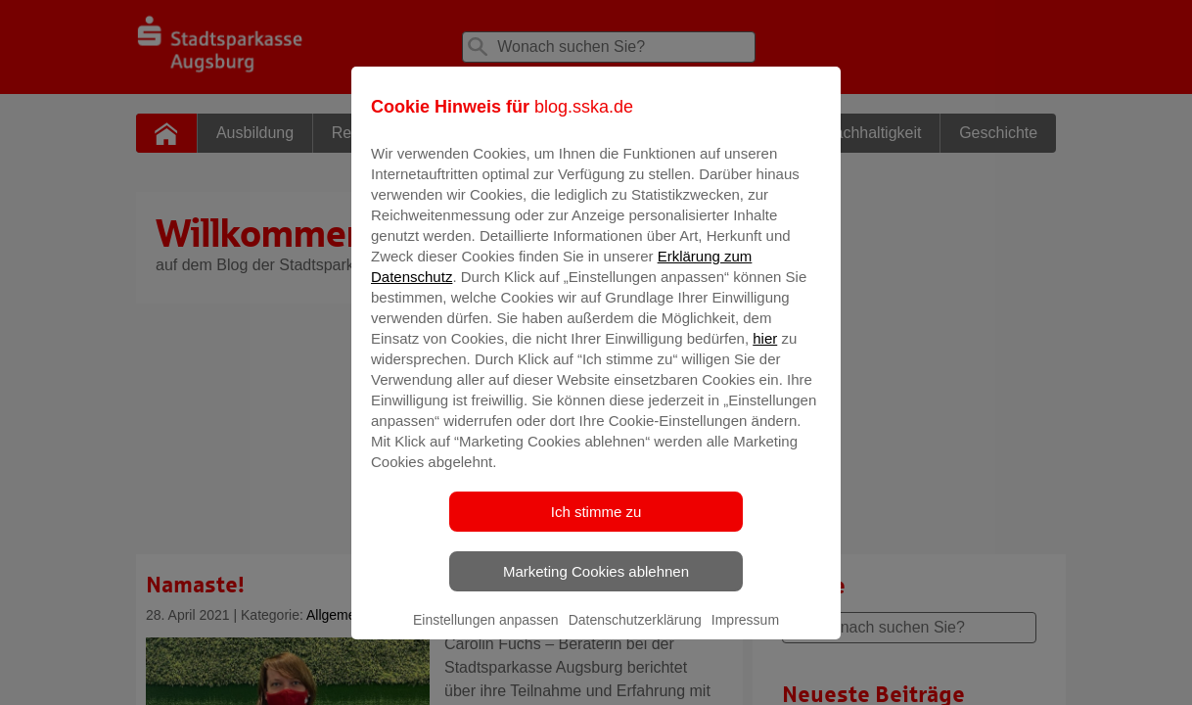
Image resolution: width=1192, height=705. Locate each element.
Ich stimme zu (596, 525)
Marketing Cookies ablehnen (596, 585)
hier (765, 352)
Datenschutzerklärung (635, 633)
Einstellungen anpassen (486, 633)
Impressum (745, 633)
